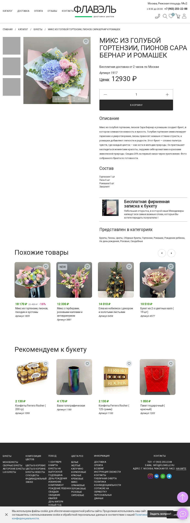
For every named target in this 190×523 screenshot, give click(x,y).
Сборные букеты (132, 238)
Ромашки (158, 238)
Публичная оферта (105, 478)
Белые (74, 462)
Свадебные (137, 241)
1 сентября (54, 462)
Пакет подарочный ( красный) (152, 407)
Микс (74, 482)
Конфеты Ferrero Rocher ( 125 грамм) (114, 407)
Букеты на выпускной (55, 470)
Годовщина (55, 475)
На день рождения (109, 241)
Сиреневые (77, 495)
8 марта (53, 465)
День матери (55, 501)
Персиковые (78, 488)
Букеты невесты (35, 472)
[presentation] (162, 253)
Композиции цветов (33, 458)
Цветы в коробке (36, 465)
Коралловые (78, 472)
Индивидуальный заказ (36, 480)
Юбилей (52, 498)
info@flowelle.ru (163, 465)
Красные (76, 475)
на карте (181, 468)
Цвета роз (77, 456)
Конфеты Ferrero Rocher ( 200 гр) (30, 407)
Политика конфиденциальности (107, 483)
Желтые (75, 465)
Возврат (99, 468)
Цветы (119, 238)
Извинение (54, 482)
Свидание (54, 495)
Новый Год (54, 505)
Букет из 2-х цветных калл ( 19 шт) (157, 310)
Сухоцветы (32, 475)
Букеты (103, 238)
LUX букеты (9, 472)
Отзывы (52, 11)
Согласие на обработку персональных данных (103, 493)
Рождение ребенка (174, 238)
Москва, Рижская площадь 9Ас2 (167, 3)
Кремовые (77, 478)
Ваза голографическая (71, 405)
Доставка (23, 11)
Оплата (38, 11)
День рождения (57, 478)
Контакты (68, 11)
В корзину (136, 105)
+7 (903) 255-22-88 (162, 462)
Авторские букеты (14, 469)
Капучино (77, 469)
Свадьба (53, 491)
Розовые (124, 241)
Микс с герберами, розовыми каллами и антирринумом (69, 312)
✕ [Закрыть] (6, 515)
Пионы (111, 238)
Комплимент (56, 485)
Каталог (8, 11)
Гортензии (147, 238)
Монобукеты (10, 462)
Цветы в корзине (36, 469)
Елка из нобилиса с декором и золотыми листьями (116, 310)
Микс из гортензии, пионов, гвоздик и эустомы (31, 310)
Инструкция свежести (107, 472)
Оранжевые (78, 485)
